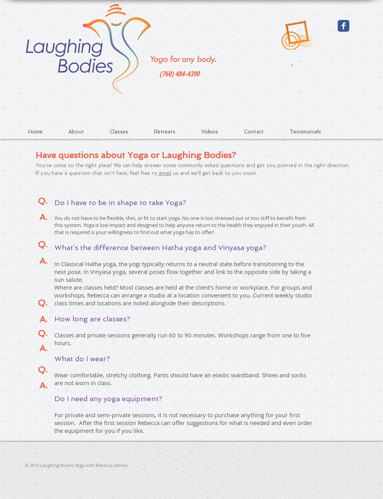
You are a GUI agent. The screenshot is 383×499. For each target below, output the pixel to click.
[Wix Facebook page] (343, 26)
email (164, 173)
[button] (127, 132)
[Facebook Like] (327, 466)
